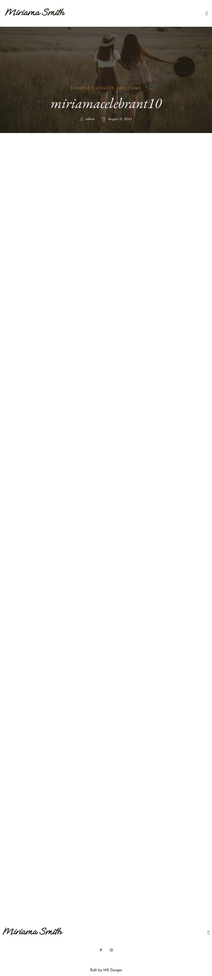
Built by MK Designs (106, 970)
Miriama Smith (34, 12)
